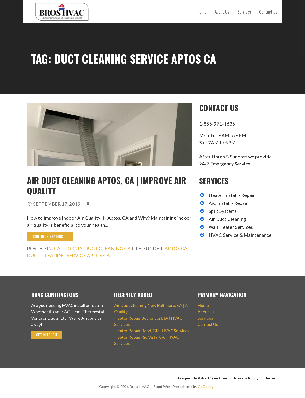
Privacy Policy (246, 378)
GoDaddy (206, 386)
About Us (222, 12)
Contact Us (268, 12)
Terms (270, 378)
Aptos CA (175, 248)
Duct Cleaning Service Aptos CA (68, 255)
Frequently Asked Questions (203, 378)
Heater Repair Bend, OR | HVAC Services (151, 330)
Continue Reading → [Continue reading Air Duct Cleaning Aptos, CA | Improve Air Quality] (50, 236)
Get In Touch (46, 334)
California (68, 248)
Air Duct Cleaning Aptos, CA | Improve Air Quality (106, 185)
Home (201, 12)
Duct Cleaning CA (107, 248)
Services (244, 12)
